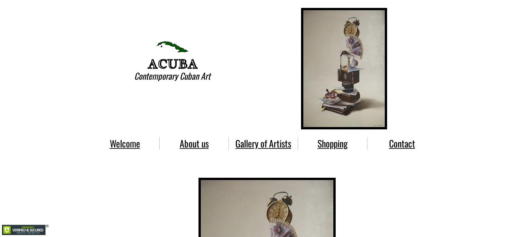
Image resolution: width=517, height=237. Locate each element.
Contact (402, 143)
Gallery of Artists (263, 143)
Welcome (125, 143)
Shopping (333, 143)
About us (194, 143)
